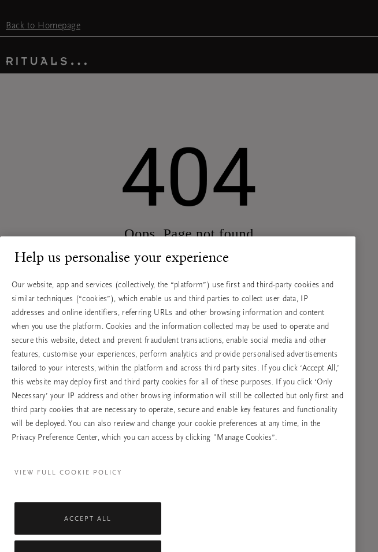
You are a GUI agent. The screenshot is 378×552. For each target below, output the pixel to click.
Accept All (88, 526)
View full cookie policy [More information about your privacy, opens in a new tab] (68, 480)
